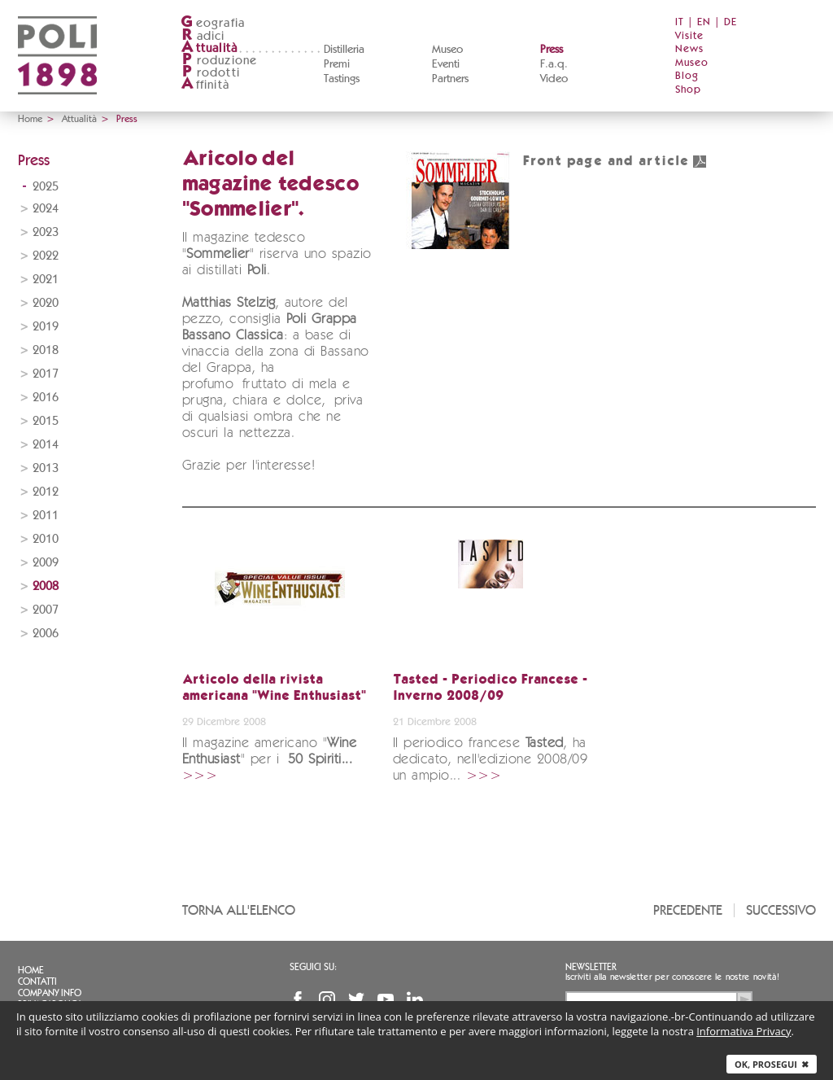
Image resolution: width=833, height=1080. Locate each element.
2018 (46, 350)
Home (30, 119)
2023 (46, 232)
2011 (46, 515)
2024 (46, 209)
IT (679, 22)
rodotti (210, 73)
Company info (49, 993)
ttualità (209, 48)
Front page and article (615, 161)
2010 (46, 539)
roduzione (219, 61)
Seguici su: (313, 967)
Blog (687, 76)
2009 (46, 563)
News (689, 49)
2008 (46, 586)
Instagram (327, 999)
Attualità (79, 119)
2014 (46, 445)
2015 (46, 421)
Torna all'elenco (238, 910)
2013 (46, 468)
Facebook (298, 999)
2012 (46, 492)
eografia (213, 23)
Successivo (781, 910)
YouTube (385, 999)
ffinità (205, 85)
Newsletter (591, 967)
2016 (46, 397)
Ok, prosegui (772, 1064)
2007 (46, 610)
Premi (337, 64)
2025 (46, 187)
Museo (447, 49)
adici (203, 36)
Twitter (356, 999)
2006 (46, 633)
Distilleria (344, 49)
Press (551, 49)
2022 (46, 256)
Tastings (342, 79)
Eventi (446, 64)
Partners (450, 79)
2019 (46, 327)
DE (730, 22)
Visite (689, 36)
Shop (688, 90)
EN (704, 22)
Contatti (37, 981)
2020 (46, 303)
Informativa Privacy (743, 1031)
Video (554, 79)
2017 (46, 374)
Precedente (687, 910)
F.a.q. (554, 64)
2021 (46, 279)
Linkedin (415, 999)
